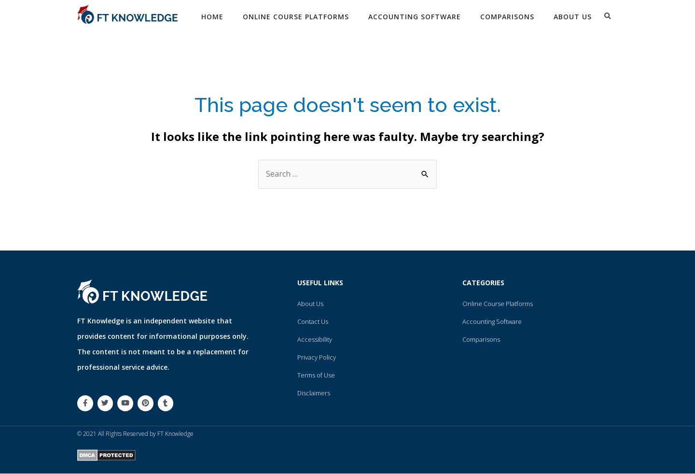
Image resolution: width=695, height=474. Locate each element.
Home (212, 16)
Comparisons (507, 16)
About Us (573, 16)
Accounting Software (414, 16)
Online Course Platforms (296, 16)
